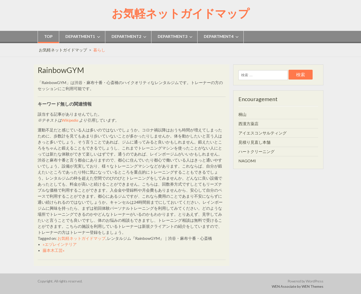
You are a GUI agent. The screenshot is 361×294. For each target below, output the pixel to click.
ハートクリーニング (256, 151)
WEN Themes (312, 286)
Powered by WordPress (305, 281)
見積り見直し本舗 (254, 142)
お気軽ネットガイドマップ (180, 13)
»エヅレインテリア (60, 244)
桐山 (242, 114)
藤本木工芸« (53, 250)
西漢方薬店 (248, 123)
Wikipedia (70, 120)
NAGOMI (247, 160)
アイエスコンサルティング (262, 132)
